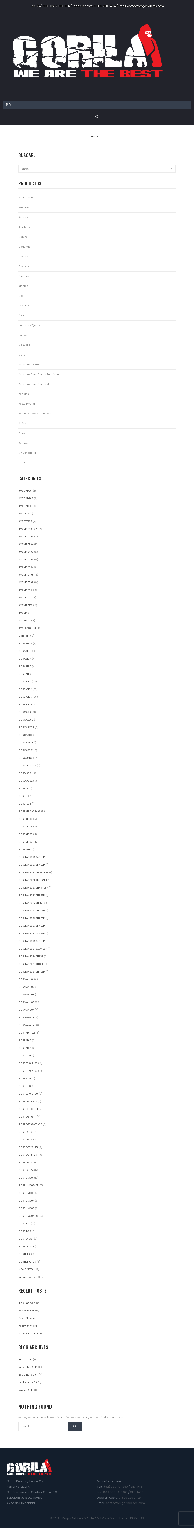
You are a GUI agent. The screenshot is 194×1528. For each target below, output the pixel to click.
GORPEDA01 (25, 1055)
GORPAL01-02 (26, 1032)
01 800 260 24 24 (105, 6)
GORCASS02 (26, 750)
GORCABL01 (25, 712)
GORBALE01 (25, 674)
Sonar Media (119, 1518)
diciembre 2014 (27, 1367)
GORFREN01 (25, 849)
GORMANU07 (26, 1010)
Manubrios (25, 345)
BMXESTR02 (25, 521)
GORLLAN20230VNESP (31, 933)
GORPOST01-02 (27, 1101)
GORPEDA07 (25, 1086)
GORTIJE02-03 (27, 1261)
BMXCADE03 (25, 506)
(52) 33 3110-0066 (115, 1492)
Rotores (23, 443)
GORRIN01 (24, 1223)
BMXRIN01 (24, 613)
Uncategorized (27, 1277)
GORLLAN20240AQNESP (32, 948)
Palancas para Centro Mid (34, 384)
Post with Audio (27, 1318)
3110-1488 (136, 1492)
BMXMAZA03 (25, 536)
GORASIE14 (24, 658)
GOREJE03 (24, 803)
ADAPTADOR (25, 197)
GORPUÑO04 (26, 1200)
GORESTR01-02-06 (29, 811)
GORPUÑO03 (26, 1193)
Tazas (22, 462)
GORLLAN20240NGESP (31, 964)
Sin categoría (27, 453)
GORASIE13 (24, 651)
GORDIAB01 (25, 773)
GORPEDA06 (25, 1078)
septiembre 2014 (28, 1382)
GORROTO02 (26, 1246)
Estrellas (23, 305)
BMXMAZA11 (25, 597)
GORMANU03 (26, 994)
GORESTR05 (25, 834)
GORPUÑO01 (25, 1177)
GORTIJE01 (24, 1254)
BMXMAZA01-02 (27, 529)
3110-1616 (64, 6)
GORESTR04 (25, 826)
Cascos (23, 256)
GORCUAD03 (26, 758)
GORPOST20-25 (28, 1147)
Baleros (23, 217)
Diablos (23, 286)
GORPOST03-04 (28, 1109)
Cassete (23, 266)
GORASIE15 (24, 666)
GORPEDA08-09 (28, 1094)
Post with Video (28, 1326)
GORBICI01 (24, 681)
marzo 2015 (25, 1359)
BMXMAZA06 (25, 559)
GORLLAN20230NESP (30, 903)
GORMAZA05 (26, 1025)
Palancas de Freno (30, 364)
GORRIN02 (24, 1231)
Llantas (22, 335)
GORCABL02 (25, 719)
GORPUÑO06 (26, 1208)
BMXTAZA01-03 (27, 628)
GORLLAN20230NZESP (31, 918)
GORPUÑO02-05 (28, 1185)
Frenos (22, 315)
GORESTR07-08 (27, 842)
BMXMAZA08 (26, 574)
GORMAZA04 (26, 1017)
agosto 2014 (25, 1390)
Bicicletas (24, 227)
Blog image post (28, 1303)
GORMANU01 (25, 979)
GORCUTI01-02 (27, 765)
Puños (22, 423)
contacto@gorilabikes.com (145, 6)
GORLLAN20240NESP (30, 956)
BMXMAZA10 (25, 590)
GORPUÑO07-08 (28, 1216)
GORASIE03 (25, 643)
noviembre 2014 (28, 1374)
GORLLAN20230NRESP (31, 910)
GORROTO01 (25, 1239)
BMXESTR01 (24, 513)
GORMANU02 (26, 987)
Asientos (23, 207)
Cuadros (23, 276)
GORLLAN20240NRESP (31, 971)
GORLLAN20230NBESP (31, 895)
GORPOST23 (25, 1162)
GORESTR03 (25, 819)
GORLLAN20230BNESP (31, 865)
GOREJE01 (24, 788)
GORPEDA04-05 (28, 1071)
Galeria (23, 636)
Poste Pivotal (26, 403)
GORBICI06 (25, 704)
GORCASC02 (26, 727)
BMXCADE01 (25, 490)
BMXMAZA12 (25, 605)
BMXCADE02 (25, 498)
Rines (21, 433)
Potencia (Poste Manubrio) (35, 413)
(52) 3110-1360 (46, 6)
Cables (23, 237)
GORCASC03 (26, 735)
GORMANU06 (26, 1002)
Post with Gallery (28, 1310)
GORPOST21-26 (27, 1155)
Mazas (22, 354)
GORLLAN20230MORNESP (33, 880)
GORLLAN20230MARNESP (33, 872)
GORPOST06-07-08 (30, 1124)
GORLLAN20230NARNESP (33, 887)
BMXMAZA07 (25, 567)
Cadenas (24, 246)
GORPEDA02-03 (28, 1063)
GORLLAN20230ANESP (31, 857)
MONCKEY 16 (26, 1269)
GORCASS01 (25, 742)
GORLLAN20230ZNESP (31, 941)
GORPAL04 (24, 1048)
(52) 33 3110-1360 (116, 1487)
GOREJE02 (24, 796)
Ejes (20, 295)
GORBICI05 (25, 697)
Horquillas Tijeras (29, 325)
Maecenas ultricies (30, 1333)
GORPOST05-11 (27, 1116)
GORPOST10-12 (27, 1132)
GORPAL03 (24, 1040)
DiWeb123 (137, 1518)
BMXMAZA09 (25, 582)
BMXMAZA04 (25, 544)
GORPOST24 (25, 1170)
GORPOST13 (25, 1139)
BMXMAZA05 (25, 552)
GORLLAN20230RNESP (31, 926)
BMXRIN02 (24, 620)
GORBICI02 (25, 689)
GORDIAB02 (25, 781)
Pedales (23, 394)
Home (94, 136)
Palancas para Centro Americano (39, 374)
